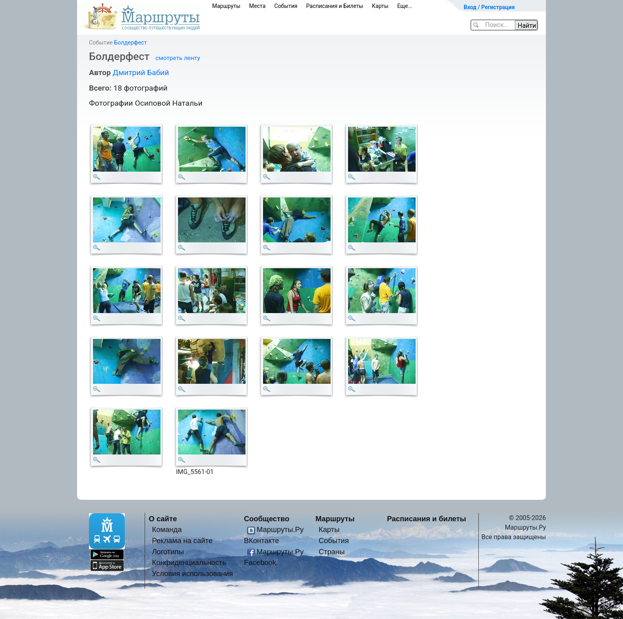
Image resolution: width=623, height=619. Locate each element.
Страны (332, 551)
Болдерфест (130, 42)
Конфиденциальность (189, 562)
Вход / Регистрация (489, 7)
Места (257, 6)
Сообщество (266, 519)
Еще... (404, 6)
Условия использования (192, 573)
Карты (380, 6)
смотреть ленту (177, 58)
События (285, 6)
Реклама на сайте (182, 540)
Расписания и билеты (426, 519)
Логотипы (168, 551)
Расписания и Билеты (334, 6)
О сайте (163, 519)
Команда (167, 529)
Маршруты (226, 6)
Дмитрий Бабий (140, 72)
